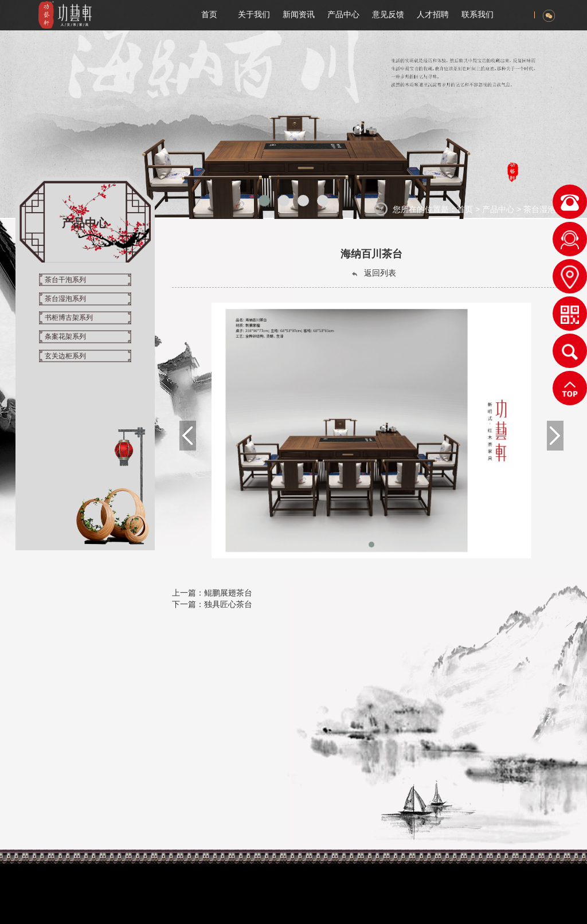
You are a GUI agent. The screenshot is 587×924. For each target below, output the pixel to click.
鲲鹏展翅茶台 (228, 592)
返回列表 (373, 273)
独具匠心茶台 (228, 604)
